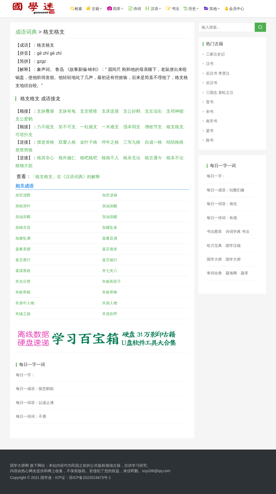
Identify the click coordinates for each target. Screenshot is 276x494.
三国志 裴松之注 (219, 92)
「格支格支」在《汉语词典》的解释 (65, 176)
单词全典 (214, 273)
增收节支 (153, 127)
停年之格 (110, 142)
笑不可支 (67, 127)
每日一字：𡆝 (216, 176)
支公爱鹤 (24, 119)
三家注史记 (215, 54)
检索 (83, 8)
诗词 (141, 8)
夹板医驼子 (111, 281)
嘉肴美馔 (22, 249)
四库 (120, 8)
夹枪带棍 (22, 292)
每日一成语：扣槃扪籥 (225, 190)
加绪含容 (22, 227)
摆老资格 (45, 142)
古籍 (99, 8)
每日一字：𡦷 (25, 375)
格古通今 (153, 158)
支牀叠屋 (45, 111)
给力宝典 (214, 245)
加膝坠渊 (22, 238)
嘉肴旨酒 (109, 238)
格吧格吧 (88, 158)
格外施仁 (67, 158)
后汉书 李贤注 (218, 73)
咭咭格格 (175, 142)
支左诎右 (153, 111)
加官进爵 (22, 195)
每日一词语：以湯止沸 (35, 402)
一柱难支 (88, 127)
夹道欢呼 (109, 314)
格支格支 (175, 127)
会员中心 (241, 8)
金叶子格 (88, 142)
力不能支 (45, 127)
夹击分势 (22, 281)
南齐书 (211, 121)
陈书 (209, 140)
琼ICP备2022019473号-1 (90, 477)
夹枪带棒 (109, 292)
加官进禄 (109, 195)
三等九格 (131, 142)
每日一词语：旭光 (222, 204)
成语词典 (26, 32)
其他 (216, 8)
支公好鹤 (131, 111)
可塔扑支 (24, 134)
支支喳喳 (88, 111)
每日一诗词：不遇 (31, 416)
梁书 (209, 131)
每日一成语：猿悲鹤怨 (35, 388)
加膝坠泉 (109, 227)
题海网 (231, 273)
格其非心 (45, 158)
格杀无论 (131, 158)
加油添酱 (22, 217)
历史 (196, 8)
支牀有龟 (67, 111)
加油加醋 (109, 206)
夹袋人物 (109, 303)
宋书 (209, 111)
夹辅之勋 (22, 314)
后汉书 (211, 83)
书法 (179, 8)
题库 (244, 273)
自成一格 (153, 142)
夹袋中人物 (24, 303)
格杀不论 (175, 158)
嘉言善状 (109, 249)
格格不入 (110, 158)
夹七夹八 (109, 270)
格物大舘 (24, 165)
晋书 (209, 102)
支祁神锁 (175, 111)
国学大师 (214, 259)
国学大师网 (19, 465)
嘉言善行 (22, 260)
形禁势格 (24, 150)
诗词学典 (233, 231)
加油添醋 (109, 217)
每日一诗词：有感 (222, 218)
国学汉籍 (233, 245)
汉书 (209, 63)
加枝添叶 (22, 206)
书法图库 (214, 231)
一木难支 (110, 127)
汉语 (158, 8)
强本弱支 (131, 127)
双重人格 (67, 142)
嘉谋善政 (22, 270)
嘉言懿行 (109, 260)
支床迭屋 (110, 111)
